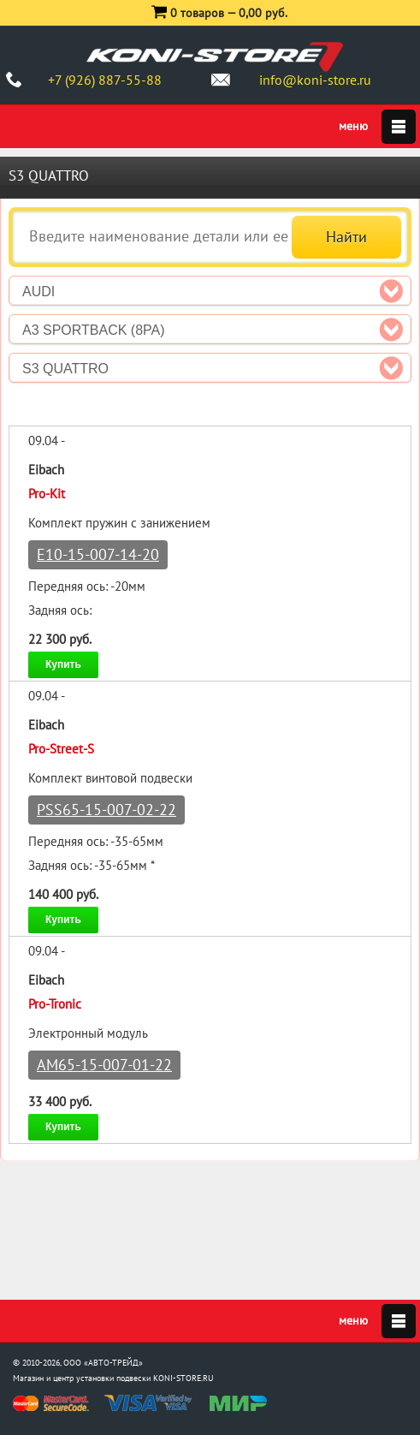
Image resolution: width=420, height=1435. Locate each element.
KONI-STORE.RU (183, 1378)
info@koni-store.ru (315, 79)
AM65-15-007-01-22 (104, 1065)
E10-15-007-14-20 (98, 554)
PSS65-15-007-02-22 (106, 809)
